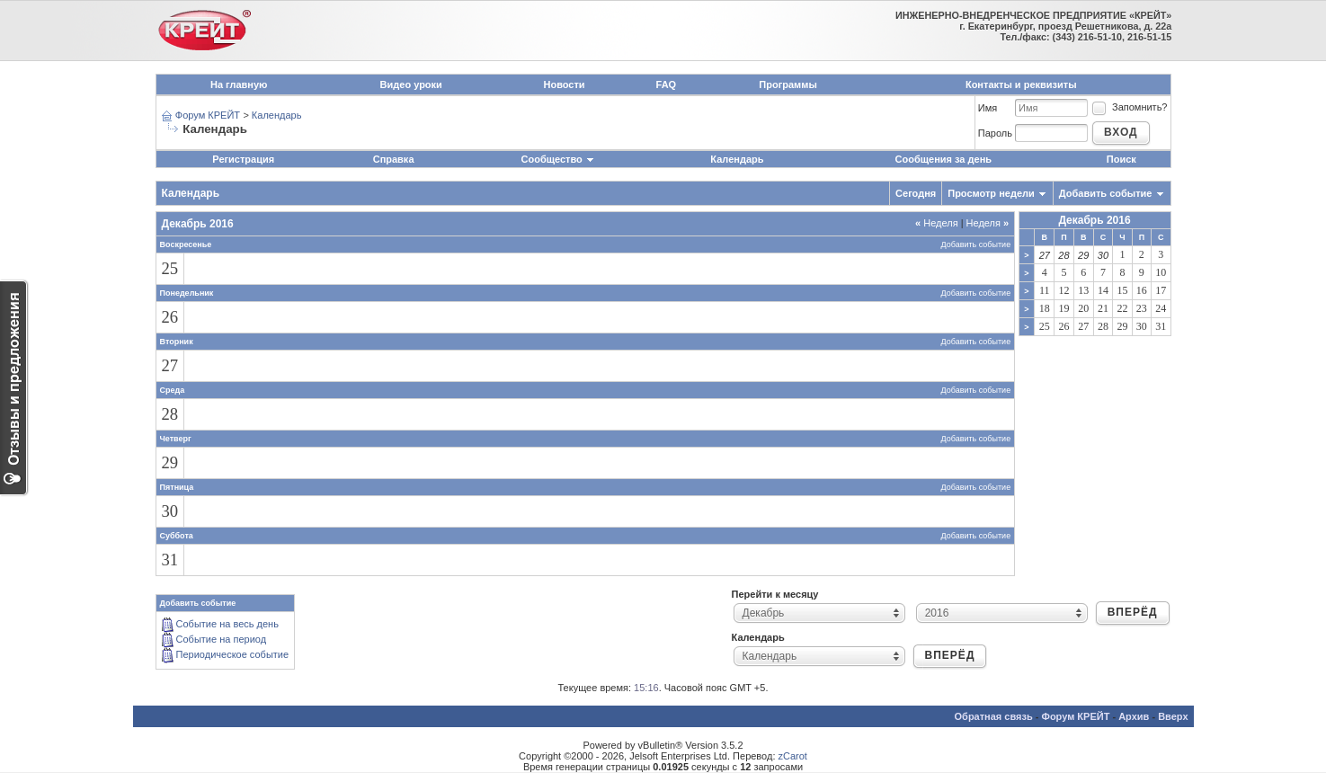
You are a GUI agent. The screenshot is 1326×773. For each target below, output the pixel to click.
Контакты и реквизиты (1021, 84)
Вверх (1173, 716)
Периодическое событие (232, 654)
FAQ (666, 84)
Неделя (936, 223)
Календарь (277, 115)
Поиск (1121, 159)
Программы (787, 84)
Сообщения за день (943, 159)
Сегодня (915, 193)
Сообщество (558, 159)
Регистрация (243, 159)
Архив (1133, 716)
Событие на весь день (227, 623)
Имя (987, 107)
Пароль (995, 133)
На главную (238, 84)
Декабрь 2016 (1094, 220)
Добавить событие (1105, 193)
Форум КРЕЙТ (207, 115)
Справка (393, 159)
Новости (563, 84)
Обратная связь (994, 716)
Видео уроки (411, 84)
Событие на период (221, 639)
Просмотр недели (991, 193)
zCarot (793, 756)
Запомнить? (1129, 107)
